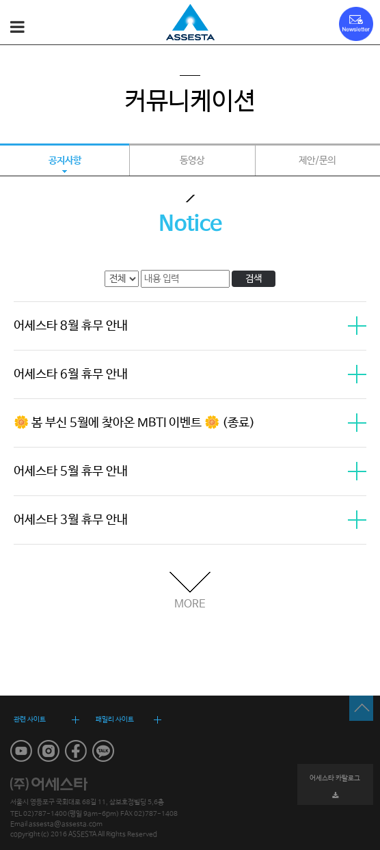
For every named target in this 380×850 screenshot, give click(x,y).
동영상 (192, 160)
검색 (253, 278)
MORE (190, 604)
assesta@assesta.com (66, 824)
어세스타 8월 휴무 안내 (190, 326)
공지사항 (65, 160)
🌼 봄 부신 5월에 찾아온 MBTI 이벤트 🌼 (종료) (190, 423)
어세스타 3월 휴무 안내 (190, 520)
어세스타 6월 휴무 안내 (190, 374)
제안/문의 (317, 160)
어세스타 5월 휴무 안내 (190, 471)
